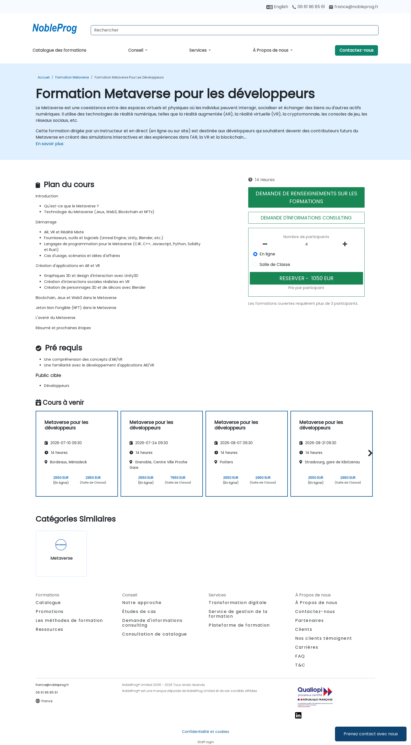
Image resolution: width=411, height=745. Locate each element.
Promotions (50, 611)
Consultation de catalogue (154, 634)
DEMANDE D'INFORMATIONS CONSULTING (306, 217)
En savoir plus (49, 144)
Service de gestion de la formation (238, 613)
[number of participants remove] (266, 244)
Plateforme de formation (239, 625)
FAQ (300, 656)
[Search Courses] (234, 30)
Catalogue (48, 603)
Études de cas (139, 611)
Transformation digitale (238, 603)
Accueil (44, 77)
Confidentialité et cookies (205, 731)
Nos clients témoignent (323, 638)
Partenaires (309, 620)
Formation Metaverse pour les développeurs (129, 77)
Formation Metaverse (72, 77)
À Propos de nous (271, 50)
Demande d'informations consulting (152, 623)
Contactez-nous (356, 50)
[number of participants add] (346, 244)
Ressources (49, 629)
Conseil (136, 50)
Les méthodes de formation (69, 620)
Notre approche (141, 603)
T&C (300, 665)
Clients (303, 629)
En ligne (267, 254)
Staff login (205, 742)
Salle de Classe (274, 264)
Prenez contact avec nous (371, 734)
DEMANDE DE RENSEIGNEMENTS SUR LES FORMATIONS (306, 197)
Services (198, 50)
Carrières (306, 647)
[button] (369, 453)
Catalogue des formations (59, 50)
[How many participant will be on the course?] (306, 244)
